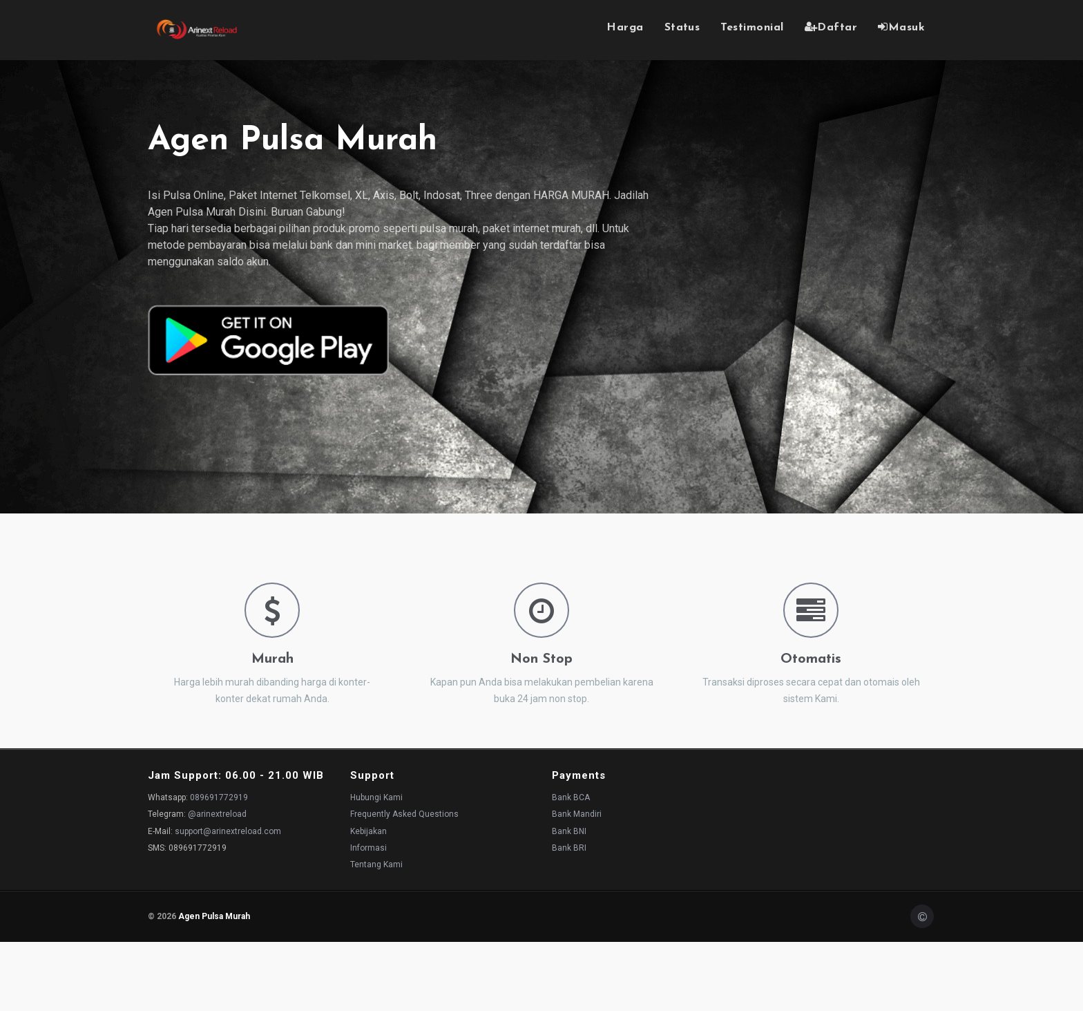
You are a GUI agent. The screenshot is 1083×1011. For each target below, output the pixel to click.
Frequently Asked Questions (404, 814)
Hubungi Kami (376, 797)
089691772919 (219, 797)
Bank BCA (571, 797)
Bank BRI (569, 848)
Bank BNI (569, 831)
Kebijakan (368, 831)
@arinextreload (217, 814)
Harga (624, 27)
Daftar (831, 27)
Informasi (368, 848)
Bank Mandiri (577, 814)
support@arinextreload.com (228, 831)
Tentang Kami (376, 864)
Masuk (901, 27)
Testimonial (751, 27)
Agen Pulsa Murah (214, 916)
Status (682, 27)
